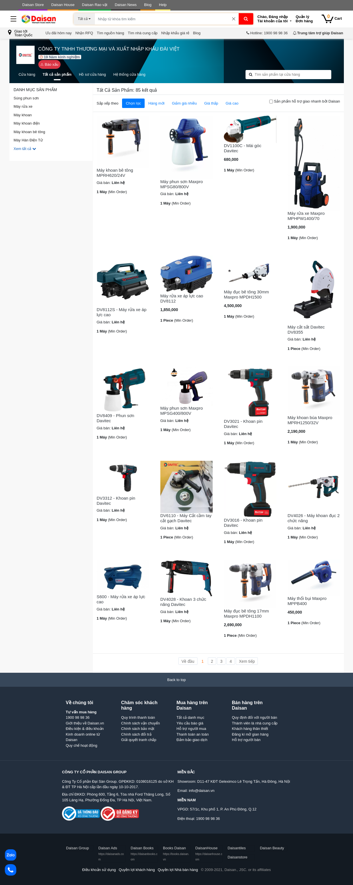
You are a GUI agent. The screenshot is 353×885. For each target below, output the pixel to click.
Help (163, 5)
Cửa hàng (27, 74)
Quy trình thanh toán (138, 717)
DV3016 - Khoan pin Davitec (243, 523)
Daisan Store (33, 5)
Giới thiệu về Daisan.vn (85, 723)
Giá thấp (211, 103)
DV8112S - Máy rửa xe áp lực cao (121, 312)
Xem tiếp (247, 661)
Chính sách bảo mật (137, 728)
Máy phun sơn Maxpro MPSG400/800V (181, 411)
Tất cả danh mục (190, 717)
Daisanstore (237, 857)
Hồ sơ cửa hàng (92, 74)
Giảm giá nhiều (184, 103)
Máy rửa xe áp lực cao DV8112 (181, 298)
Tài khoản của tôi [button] (275, 19)
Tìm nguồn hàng (110, 33)
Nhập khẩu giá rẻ (175, 33)
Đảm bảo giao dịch (192, 740)
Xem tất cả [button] (25, 149)
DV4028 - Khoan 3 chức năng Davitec (183, 602)
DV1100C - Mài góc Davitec (242, 148)
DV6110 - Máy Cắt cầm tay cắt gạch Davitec (186, 518)
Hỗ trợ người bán (246, 740)
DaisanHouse (208, 853)
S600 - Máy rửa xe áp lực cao (121, 599)
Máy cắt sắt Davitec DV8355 (306, 330)
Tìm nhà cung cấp (142, 33)
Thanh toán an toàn (193, 734)
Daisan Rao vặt (94, 5)
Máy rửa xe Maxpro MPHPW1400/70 (306, 216)
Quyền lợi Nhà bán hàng (178, 870)
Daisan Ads (111, 853)
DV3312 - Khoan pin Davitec (116, 501)
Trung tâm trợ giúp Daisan (317, 33)
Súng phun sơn (26, 98)
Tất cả (84, 19)
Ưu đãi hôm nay (58, 33)
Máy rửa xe (23, 106)
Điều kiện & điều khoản (85, 728)
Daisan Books (144, 853)
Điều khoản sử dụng (99, 870)
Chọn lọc (133, 103)
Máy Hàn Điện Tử (28, 140)
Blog (147, 5)
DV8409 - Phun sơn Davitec (115, 418)
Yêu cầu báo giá (190, 723)
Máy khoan (23, 115)
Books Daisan (176, 853)
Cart (332, 18)
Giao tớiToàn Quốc (20, 33)
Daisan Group (77, 848)
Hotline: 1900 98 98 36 (267, 33)
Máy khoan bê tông (29, 132)
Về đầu (188, 661)
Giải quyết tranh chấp (138, 740)
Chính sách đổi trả (136, 734)
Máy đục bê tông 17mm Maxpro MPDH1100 (246, 613)
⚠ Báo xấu (49, 64)
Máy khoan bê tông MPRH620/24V (115, 173)
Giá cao (232, 103)
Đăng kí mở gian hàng (250, 734)
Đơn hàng (306, 19)
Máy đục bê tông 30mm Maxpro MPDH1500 (246, 294)
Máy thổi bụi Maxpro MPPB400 (307, 601)
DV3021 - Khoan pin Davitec (243, 424)
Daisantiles (237, 848)
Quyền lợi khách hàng (137, 870)
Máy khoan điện (27, 123)
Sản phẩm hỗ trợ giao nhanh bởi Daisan (307, 101)
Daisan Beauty (272, 848)
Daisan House (63, 5)
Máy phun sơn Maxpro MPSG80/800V (181, 184)
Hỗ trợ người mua (191, 728)
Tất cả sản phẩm (57, 74)
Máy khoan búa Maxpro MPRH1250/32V (310, 420)
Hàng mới (156, 103)
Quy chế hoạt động (81, 745)
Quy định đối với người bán (254, 717)
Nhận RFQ (84, 33)
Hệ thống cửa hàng (129, 74)
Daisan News (126, 5)
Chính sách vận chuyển (140, 723)
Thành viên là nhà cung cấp (255, 723)
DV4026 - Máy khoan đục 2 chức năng (314, 518)
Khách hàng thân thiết (250, 728)
